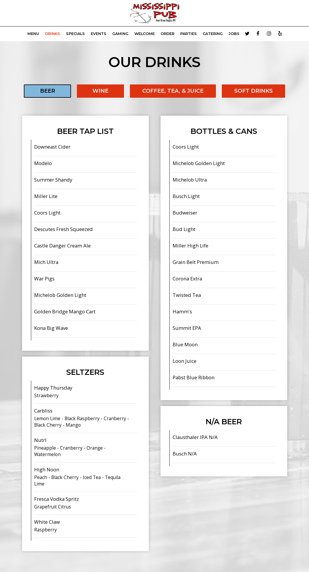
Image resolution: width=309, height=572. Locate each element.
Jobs (234, 33)
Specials (75, 33)
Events (98, 33)
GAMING (120, 33)
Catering (213, 33)
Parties (188, 33)
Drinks (52, 33)
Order (167, 33)
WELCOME (144, 33)
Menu (33, 33)
